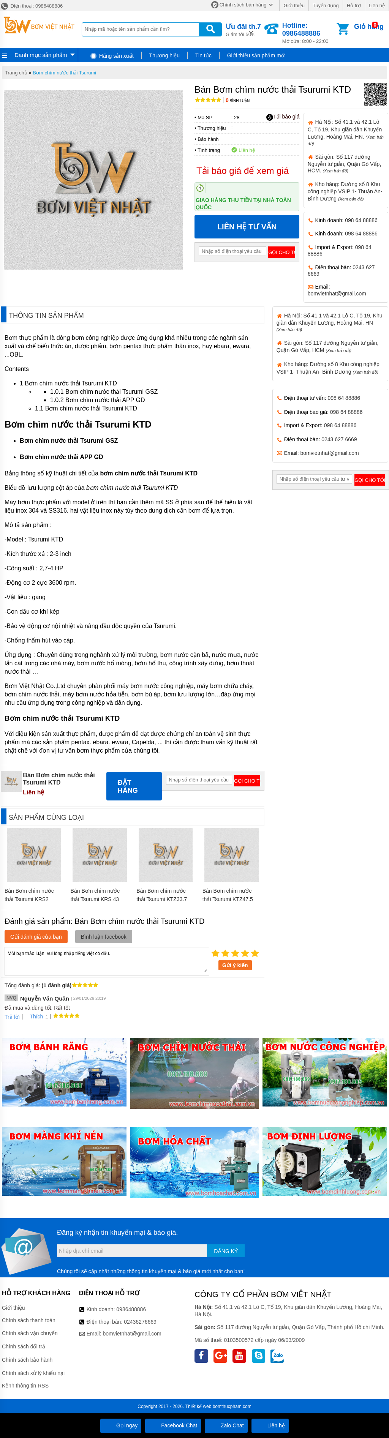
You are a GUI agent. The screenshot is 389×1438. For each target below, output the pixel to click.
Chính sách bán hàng (243, 5)
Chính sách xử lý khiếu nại (33, 1373)
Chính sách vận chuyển (30, 1333)
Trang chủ (16, 73)
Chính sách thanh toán (28, 1320)
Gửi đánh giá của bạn (36, 937)
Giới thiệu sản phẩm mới (256, 55)
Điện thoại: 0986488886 (31, 6)
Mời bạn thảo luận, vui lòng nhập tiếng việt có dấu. (107, 960)
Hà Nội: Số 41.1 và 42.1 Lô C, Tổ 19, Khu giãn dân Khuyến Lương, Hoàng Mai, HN (330, 322)
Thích (33, 1016)
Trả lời (12, 1017)
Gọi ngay (121, 1425)
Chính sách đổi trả (23, 1346)
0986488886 (131, 1309)
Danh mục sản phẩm (40, 55)
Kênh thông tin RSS (25, 1386)
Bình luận (238, 101)
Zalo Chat (226, 1425)
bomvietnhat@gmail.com (337, 293)
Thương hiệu (164, 55)
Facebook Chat (173, 1425)
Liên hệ (377, 5)
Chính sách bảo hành (27, 1360)
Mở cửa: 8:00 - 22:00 (308, 33)
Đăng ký (226, 1251)
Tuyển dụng (326, 5)
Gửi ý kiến (235, 965)
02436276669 (140, 1322)
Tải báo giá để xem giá (242, 171)
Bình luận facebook (104, 937)
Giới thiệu (293, 5)
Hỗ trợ (354, 5)
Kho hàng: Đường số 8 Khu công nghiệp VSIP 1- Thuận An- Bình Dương (345, 191)
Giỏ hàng (369, 26)
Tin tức (203, 55)
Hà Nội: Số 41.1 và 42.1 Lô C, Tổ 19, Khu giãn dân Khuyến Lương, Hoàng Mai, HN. (346, 132)
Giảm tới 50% (243, 29)
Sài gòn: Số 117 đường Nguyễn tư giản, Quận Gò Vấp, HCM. (344, 164)
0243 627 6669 (339, 439)
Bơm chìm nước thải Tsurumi (64, 73)
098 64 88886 (361, 220)
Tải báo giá (282, 117)
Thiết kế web (198, 1406)
